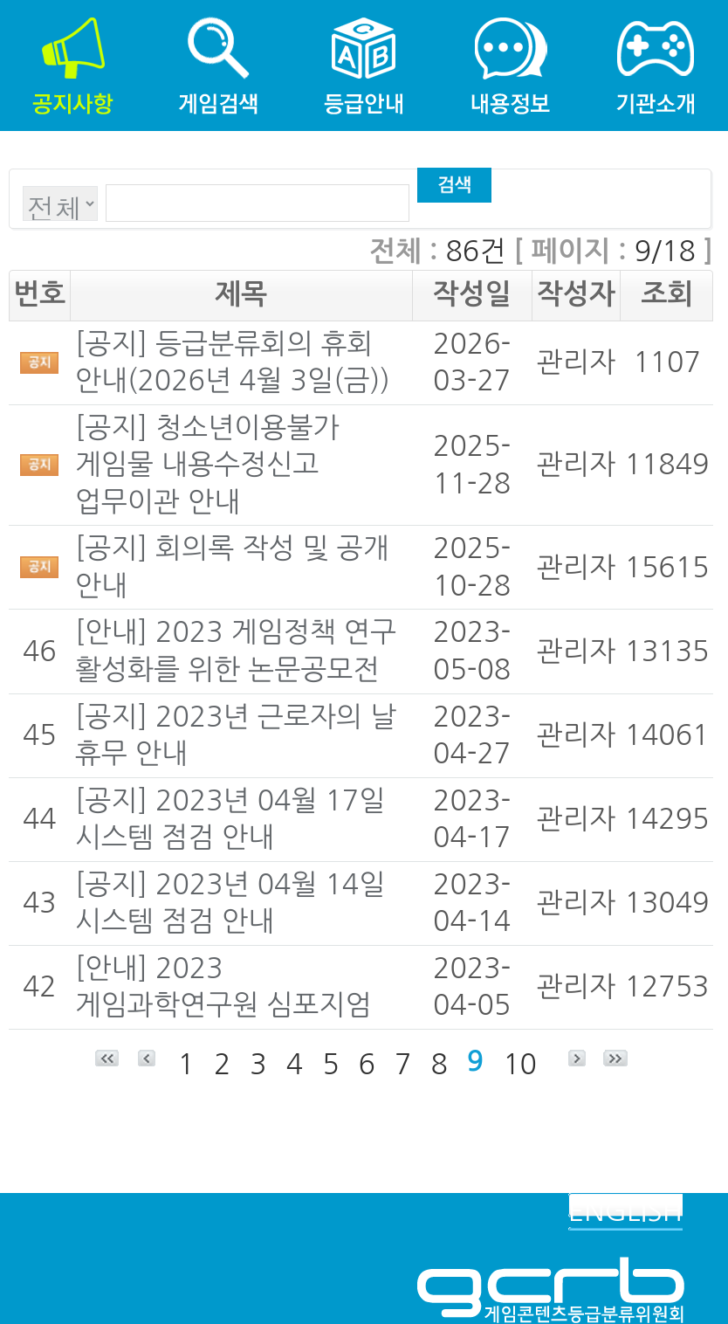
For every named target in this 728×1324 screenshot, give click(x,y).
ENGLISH (625, 1211)
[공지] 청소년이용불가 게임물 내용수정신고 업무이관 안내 (207, 465)
